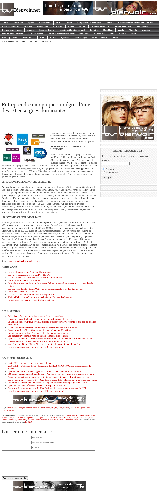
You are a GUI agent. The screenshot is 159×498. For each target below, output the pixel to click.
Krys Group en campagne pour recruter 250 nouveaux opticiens (37, 347)
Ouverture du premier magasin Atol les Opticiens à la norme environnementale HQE (47, 388)
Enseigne (21, 408)
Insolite (71, 26)
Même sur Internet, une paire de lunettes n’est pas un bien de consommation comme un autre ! (52, 374)
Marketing (146, 30)
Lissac (73, 417)
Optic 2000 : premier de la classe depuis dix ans (30, 363)
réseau (11, 410)
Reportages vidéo (10, 37)
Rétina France (29, 37)
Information (58, 26)
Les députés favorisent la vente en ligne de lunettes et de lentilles (38, 335)
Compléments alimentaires (89, 23)
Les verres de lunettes (12, 30)
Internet (82, 26)
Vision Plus (68, 420)
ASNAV (59, 23)
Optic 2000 (74, 408)
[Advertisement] (79, 65)
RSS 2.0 (28, 422)
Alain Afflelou (45, 23)
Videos (116, 37)
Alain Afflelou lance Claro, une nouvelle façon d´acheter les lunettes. (40, 297)
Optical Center (85, 408)
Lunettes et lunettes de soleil (72, 30)
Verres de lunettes (100, 37)
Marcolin (133, 30)
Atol (15, 408)
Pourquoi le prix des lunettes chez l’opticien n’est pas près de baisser (40, 319)
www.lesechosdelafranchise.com (24, 261)
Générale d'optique (25, 417)
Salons (53, 37)
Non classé (84, 34)
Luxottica (94, 30)
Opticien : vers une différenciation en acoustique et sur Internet (37, 385)
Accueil (5, 23)
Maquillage (108, 30)
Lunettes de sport (47, 30)
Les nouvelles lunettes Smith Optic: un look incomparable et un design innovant (45, 289)
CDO (15, 417)
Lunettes (31, 30)
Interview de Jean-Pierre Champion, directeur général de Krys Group (40, 330)
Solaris (60, 420)
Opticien (123, 34)
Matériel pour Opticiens (12, 34)
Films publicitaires (10, 26)
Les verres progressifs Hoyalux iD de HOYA (29, 275)
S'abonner (46, 41)
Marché (121, 30)
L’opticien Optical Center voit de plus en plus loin (31, 294)
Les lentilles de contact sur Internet (24, 280)
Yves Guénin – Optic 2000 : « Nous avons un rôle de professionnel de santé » (44, 344)
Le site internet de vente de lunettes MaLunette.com (32, 300)
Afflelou (9, 408)
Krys (60, 408)
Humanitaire (42, 26)
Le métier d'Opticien (100, 26)
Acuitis (74, 415)
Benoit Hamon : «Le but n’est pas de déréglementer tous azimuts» (38, 333)
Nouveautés (99, 34)
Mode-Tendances (35, 34)
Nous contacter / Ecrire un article (19, 41)
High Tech (27, 26)
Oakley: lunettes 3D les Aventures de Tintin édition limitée (35, 277)
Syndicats (65, 37)
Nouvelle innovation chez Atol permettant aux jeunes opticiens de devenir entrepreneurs (49, 377)
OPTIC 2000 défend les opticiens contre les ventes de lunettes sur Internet (42, 327)
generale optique (32, 408)
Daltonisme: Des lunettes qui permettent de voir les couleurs (36, 316)
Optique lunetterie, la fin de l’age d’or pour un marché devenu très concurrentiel (45, 371)
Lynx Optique (88, 417)
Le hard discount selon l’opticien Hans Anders (29, 272)
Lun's (79, 417)
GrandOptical (45, 408)
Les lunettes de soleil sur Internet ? (24, 291)
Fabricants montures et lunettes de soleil (136, 23)
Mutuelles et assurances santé (61, 34)
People (134, 34)
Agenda (30, 23)
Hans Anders (61, 417)
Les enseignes (142, 26)
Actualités (18, 23)
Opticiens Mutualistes (47, 420)
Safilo (42, 37)
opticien (5, 410)
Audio (69, 23)
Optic (111, 34)
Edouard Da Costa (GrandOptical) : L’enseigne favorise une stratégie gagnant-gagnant (48, 382)
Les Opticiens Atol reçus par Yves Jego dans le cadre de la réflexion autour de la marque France (52, 380)
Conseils (110, 23)
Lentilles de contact (122, 26)
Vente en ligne (80, 37)
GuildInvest (50, 417)
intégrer (54, 408)
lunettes (66, 408)
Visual (76, 420)
